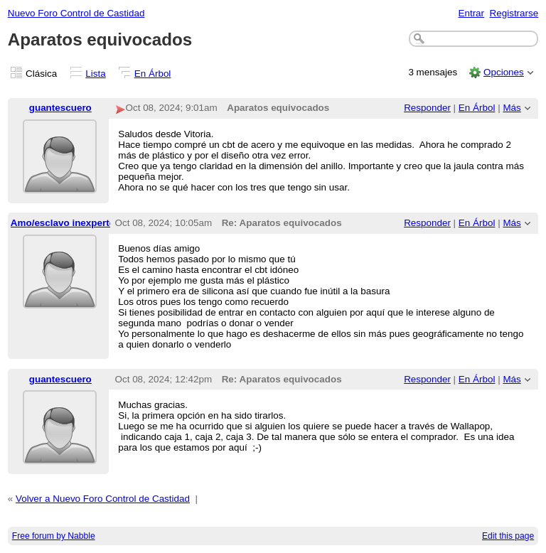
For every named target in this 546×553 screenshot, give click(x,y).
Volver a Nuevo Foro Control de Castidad (103, 498)
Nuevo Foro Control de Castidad (76, 13)
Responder (427, 107)
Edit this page (508, 536)
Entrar (471, 13)
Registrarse (514, 13)
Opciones (503, 72)
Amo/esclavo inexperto (63, 223)
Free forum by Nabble (53, 536)
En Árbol (152, 73)
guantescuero (60, 107)
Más (511, 107)
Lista (95, 73)
